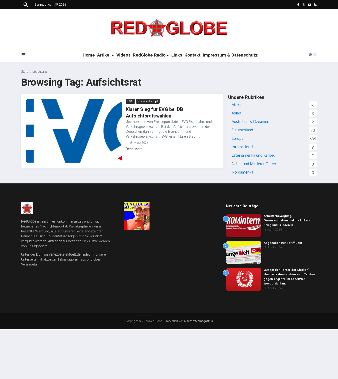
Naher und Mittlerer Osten (254, 163)
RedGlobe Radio (151, 55)
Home (89, 55)
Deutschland (242, 130)
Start (24, 71)
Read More (134, 149)
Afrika (236, 104)
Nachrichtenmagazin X (198, 321)
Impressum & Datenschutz (230, 55)
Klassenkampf (148, 101)
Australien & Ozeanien (250, 121)
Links (176, 55)
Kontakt (192, 55)
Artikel (105, 55)
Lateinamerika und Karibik (253, 155)
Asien (236, 113)
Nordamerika (242, 172)
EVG (130, 101)
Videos (123, 55)
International (242, 146)
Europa (237, 138)
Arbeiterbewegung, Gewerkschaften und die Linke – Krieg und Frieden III (287, 220)
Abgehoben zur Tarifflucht (283, 243)
